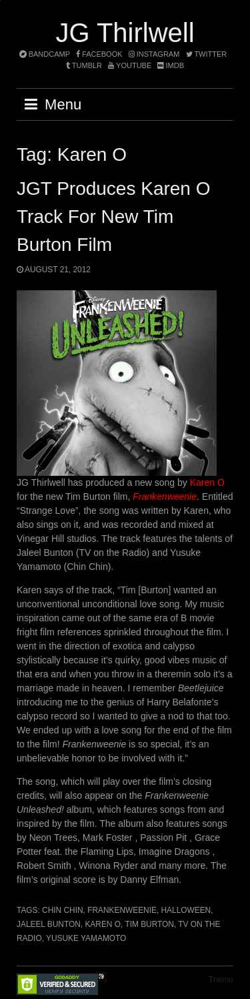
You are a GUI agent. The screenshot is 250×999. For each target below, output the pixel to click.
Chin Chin (62, 910)
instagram (154, 54)
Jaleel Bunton (49, 924)
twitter (206, 54)
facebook (99, 54)
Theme (221, 979)
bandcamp (44, 54)
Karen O (207, 482)
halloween (186, 910)
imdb (170, 65)
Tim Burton (149, 924)
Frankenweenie (122, 910)
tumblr (85, 65)
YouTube (129, 65)
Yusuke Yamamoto (86, 938)
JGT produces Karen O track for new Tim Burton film (114, 216)
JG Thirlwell (124, 32)
